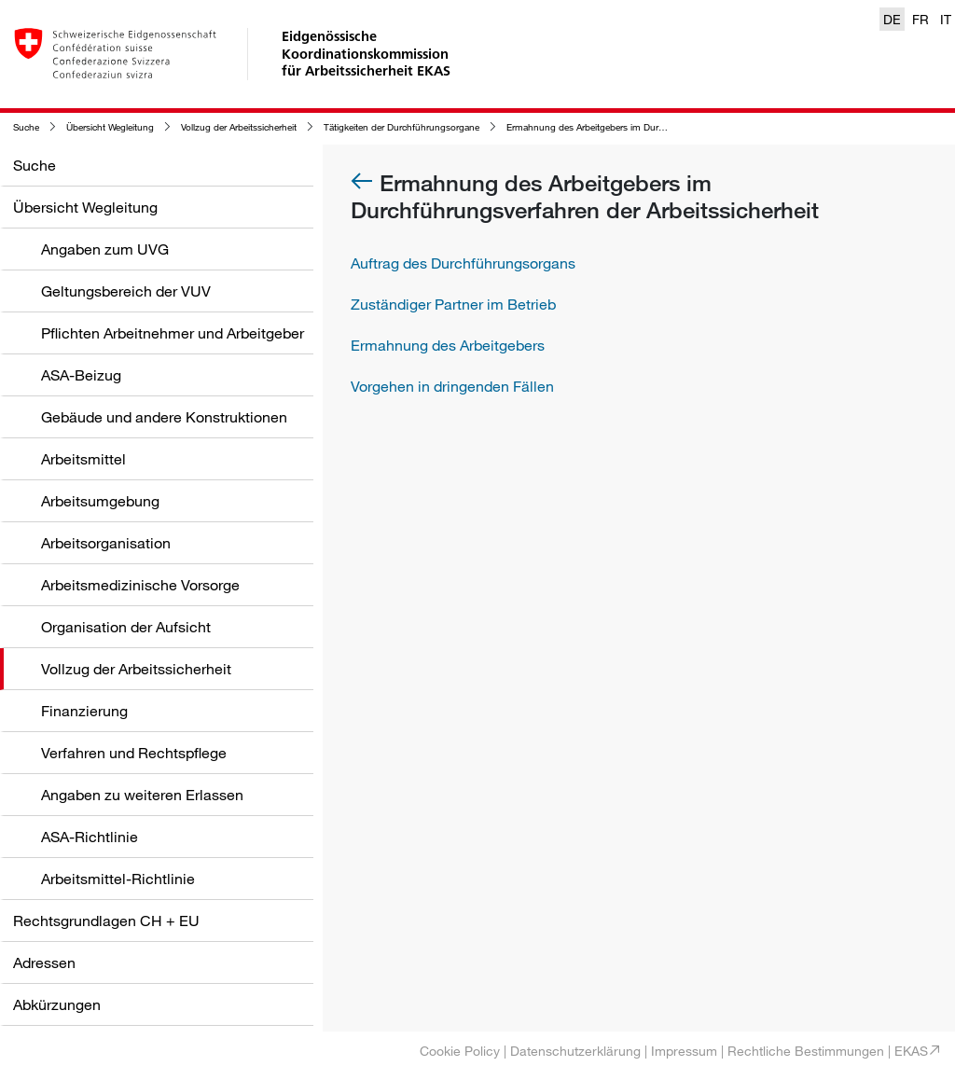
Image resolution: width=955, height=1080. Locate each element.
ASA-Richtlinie (89, 836)
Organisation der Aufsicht (126, 626)
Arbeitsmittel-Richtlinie (118, 878)
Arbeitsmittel (83, 459)
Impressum (684, 1051)
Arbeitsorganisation (106, 542)
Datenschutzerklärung (575, 1051)
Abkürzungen (57, 1004)
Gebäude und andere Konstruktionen (164, 417)
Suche (26, 127)
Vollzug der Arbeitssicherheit (239, 127)
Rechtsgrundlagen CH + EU (106, 920)
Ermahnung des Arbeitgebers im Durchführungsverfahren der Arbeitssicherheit (668, 127)
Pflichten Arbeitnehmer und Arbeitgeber (172, 333)
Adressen (44, 962)
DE (892, 19)
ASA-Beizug (81, 375)
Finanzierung (84, 710)
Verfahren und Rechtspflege (134, 752)
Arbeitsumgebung (100, 501)
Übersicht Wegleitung (110, 127)
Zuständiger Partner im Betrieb (453, 304)
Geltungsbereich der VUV (126, 291)
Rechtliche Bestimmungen (805, 1051)
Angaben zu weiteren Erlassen (142, 794)
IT (945, 19)
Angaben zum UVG (105, 249)
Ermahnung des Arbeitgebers (448, 345)
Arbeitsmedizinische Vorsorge (140, 584)
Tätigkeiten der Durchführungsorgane (401, 127)
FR (920, 19)
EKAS (911, 1051)
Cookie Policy (460, 1051)
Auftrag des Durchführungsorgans (463, 263)
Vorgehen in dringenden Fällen (452, 386)
